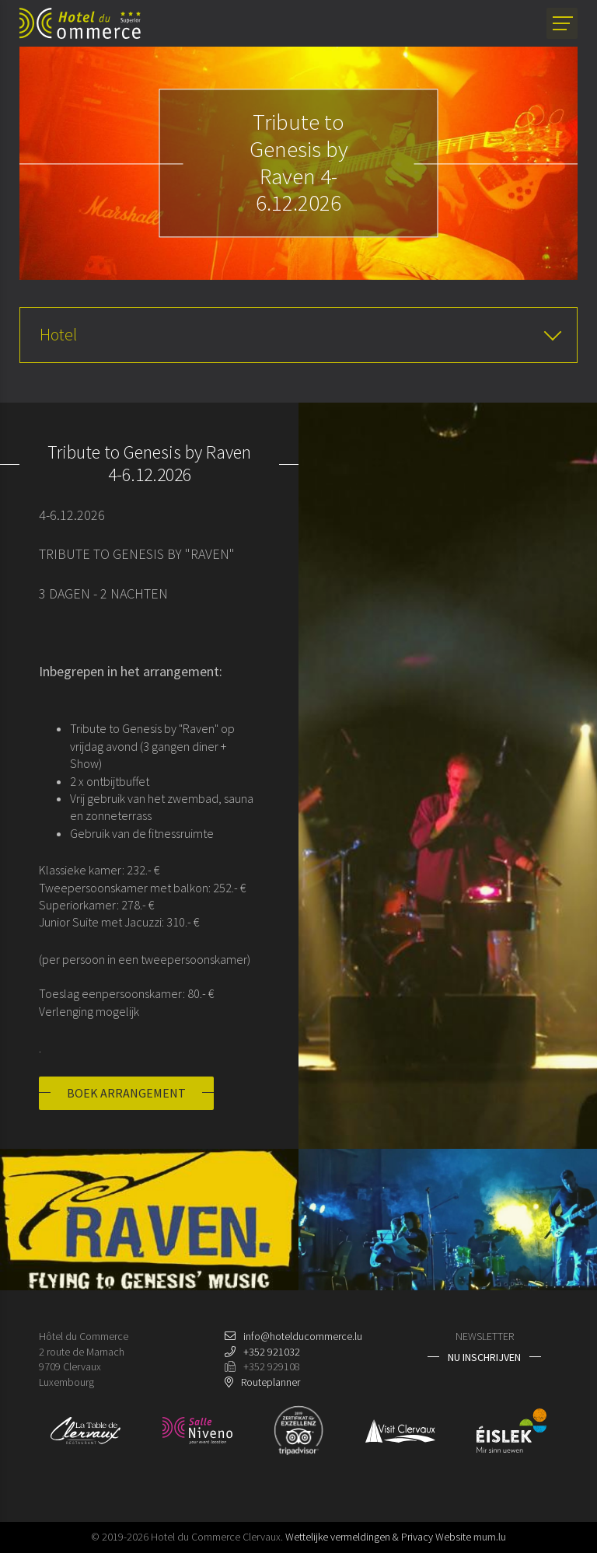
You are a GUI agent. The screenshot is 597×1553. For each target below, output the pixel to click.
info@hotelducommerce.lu (302, 1336)
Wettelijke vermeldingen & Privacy (359, 1537)
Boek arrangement (126, 1093)
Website (453, 1537)
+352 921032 (271, 1352)
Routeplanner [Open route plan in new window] (270, 1382)
